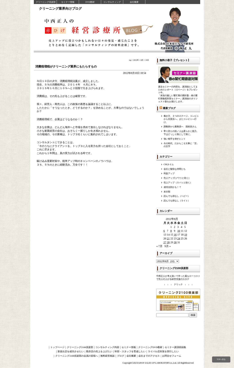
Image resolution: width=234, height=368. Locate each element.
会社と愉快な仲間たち (175, 169)
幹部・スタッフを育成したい (130, 351)
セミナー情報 (67, 2)
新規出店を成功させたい (71, 351)
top (130, 60)
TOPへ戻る (221, 359)
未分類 (167, 191)
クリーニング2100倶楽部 (80, 347)
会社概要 (134, 2)
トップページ (57, 347)
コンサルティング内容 (107, 347)
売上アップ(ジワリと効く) (176, 178)
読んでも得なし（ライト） (177, 200)
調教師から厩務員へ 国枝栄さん (180, 126)
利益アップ (169, 173)
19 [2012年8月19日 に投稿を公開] (185, 234)
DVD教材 (90, 2)
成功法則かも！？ (172, 187)
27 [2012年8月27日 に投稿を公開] (164, 242)
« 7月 (159, 246)
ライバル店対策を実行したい (163, 351)
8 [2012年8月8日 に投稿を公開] (171, 230)
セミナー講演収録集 (175, 347)
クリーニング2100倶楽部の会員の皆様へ (76, 355)
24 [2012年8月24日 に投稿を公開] (178, 238)
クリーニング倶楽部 (46, 2)
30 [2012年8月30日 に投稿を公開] (175, 242)
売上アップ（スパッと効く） (178, 182)
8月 (142, 60)
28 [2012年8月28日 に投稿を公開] (168, 242)
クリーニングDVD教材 (150, 347)
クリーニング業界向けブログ (60, 8)
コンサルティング (112, 2)
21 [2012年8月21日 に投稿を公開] (168, 238)
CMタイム (169, 164)
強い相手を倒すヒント (175, 139)
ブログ (120, 355)
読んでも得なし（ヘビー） (177, 196)
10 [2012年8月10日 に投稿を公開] (178, 230)
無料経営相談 (107, 355)
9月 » (168, 246)
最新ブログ (169, 108)
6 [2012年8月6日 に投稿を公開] (164, 230)
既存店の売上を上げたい (99, 351)
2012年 (136, 60)
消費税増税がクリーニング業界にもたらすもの (66, 66)
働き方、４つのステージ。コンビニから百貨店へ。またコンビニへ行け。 (181, 119)
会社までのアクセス (149, 355)
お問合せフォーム (171, 355)
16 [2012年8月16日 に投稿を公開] (175, 234)
